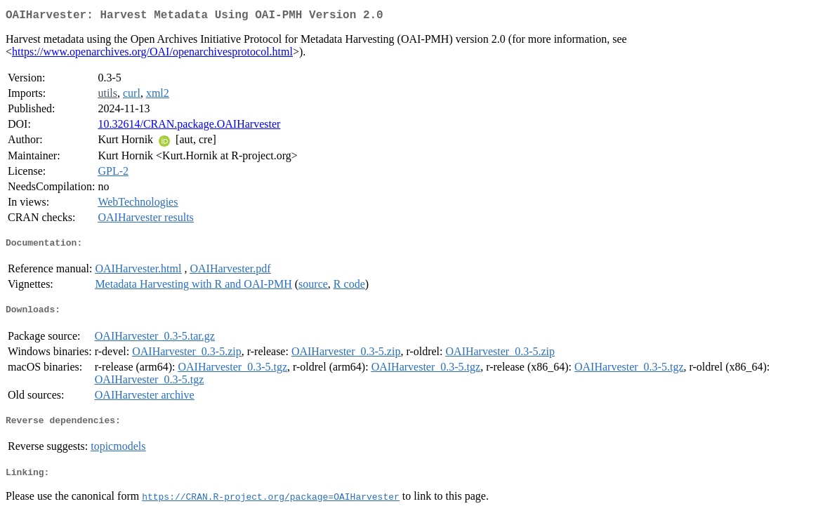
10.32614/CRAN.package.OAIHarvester (189, 127)
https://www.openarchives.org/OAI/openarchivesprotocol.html (152, 54)
